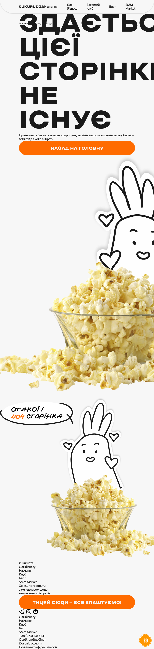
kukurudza (31, 7)
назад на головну (77, 148)
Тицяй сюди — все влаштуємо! (77, 603)
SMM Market (130, 6)
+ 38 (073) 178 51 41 (32, 635)
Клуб (22, 574)
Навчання (50, 6)
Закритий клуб (93, 6)
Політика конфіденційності (38, 647)
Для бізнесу (72, 6)
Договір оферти (30, 643)
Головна (23, 23)
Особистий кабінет (32, 639)
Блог (112, 6)
